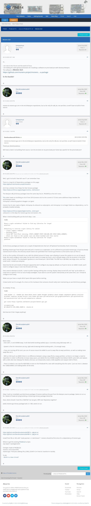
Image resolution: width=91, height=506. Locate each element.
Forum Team (81, 496)
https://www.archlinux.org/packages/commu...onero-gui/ (21, 211)
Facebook (68, 487)
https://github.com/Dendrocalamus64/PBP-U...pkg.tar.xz (20, 432)
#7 (87, 427)
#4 (87, 173)
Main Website (21, 16)
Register (13, 20)
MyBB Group (24, 503)
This (4, 197)
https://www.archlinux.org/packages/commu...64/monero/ (21, 190)
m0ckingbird (66, 503)
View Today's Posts (17, 24)
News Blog (54, 16)
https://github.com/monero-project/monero (17, 184)
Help (75, 16)
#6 (87, 389)
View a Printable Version (9, 473)
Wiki (47, 16)
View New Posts (6, 24)
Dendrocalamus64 (22, 89)
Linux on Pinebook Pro (25, 29)
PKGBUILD (22, 442)
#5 (87, 336)
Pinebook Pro (13, 29)
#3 (87, 131)
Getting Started (38, 16)
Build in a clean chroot (11, 457)
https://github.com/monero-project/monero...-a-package (25, 72)
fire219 (87, 503)
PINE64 (5, 29)
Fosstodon (68, 494)
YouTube (68, 492)
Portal (62, 16)
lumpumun (20, 45)
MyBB (11, 503)
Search (69, 16)
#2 (87, 100)
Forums (79, 487)
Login (4, 20)
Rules (29, 16)
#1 (87, 57)
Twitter (67, 490)
